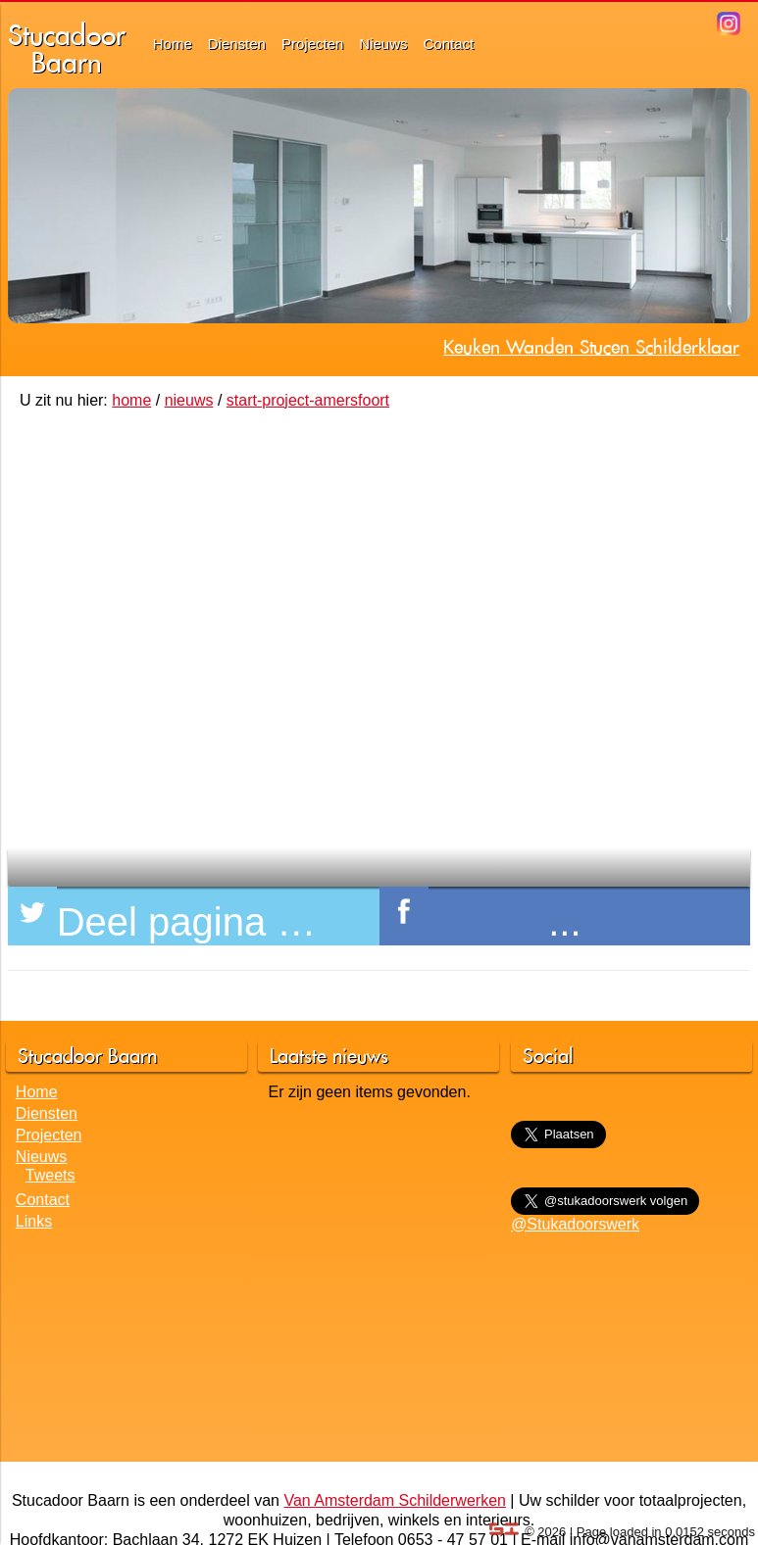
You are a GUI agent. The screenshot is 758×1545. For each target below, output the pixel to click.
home (131, 400)
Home (172, 43)
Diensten (237, 43)
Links (34, 1221)
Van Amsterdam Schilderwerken (394, 1500)
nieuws (189, 400)
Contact (449, 43)
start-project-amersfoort (308, 400)
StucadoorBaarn (67, 48)
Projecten (312, 43)
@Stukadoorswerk (575, 1224)
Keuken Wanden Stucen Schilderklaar (591, 347)
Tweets (50, 1175)
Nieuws (383, 43)
